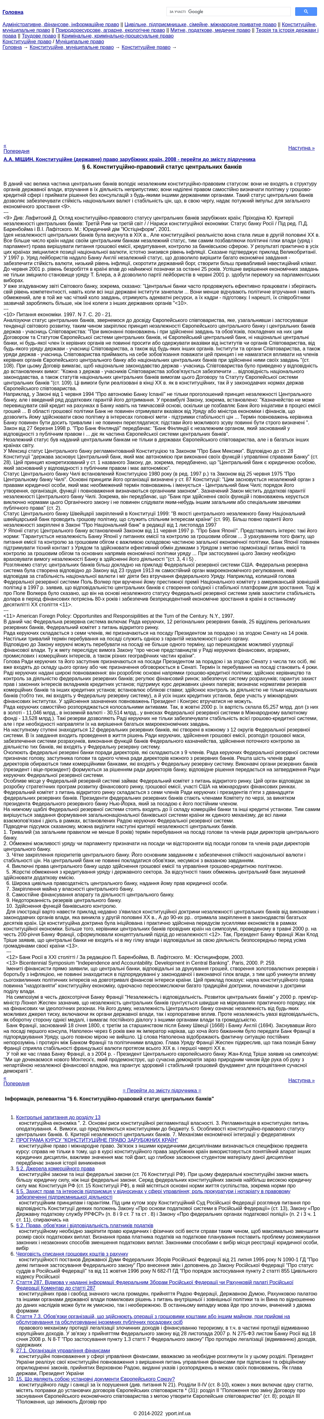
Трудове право (39, 36)
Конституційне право (27, 41)
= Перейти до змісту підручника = (162, 1090)
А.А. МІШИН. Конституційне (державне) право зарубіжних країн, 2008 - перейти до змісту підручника (129, 159)
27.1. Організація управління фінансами (63, 1350)
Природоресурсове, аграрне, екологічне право (110, 30)
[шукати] (228, 12)
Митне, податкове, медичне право (211, 30)
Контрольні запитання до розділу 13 (58, 1117)
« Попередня (16, 148)
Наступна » (301, 148)
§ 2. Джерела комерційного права (55, 1168)
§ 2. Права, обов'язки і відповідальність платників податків (84, 1225)
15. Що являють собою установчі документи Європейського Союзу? (95, 1379)
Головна (12, 47)
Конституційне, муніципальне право (72, 47)
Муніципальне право (80, 41)
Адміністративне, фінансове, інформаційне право (61, 24)
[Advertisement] (162, 94)
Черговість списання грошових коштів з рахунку (72, 1254)
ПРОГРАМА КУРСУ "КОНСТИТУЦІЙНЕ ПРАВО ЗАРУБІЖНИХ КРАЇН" (97, 1140)
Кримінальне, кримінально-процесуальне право (118, 36)
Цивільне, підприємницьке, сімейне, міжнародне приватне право (201, 24)
